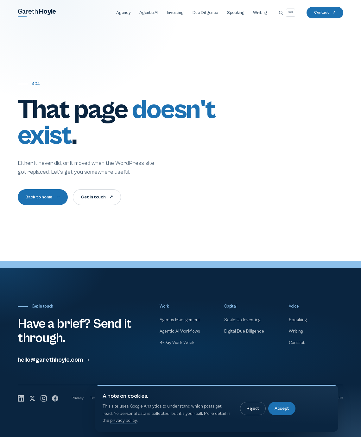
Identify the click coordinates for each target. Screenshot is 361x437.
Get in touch (97, 197)
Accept (282, 408)
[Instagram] (44, 398)
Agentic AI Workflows (180, 331)
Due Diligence (205, 12)
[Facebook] (55, 398)
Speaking (235, 12)
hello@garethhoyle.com (54, 360)
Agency (123, 12)
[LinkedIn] (21, 398)
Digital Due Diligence (244, 331)
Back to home (42, 197)
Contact (325, 12)
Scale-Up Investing (242, 319)
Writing (260, 12)
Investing (175, 12)
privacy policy (123, 420)
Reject (253, 408)
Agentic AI (148, 12)
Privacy (78, 398)
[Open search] (287, 13)
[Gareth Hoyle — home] (37, 12)
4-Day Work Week (177, 342)
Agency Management (180, 319)
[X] (32, 398)
